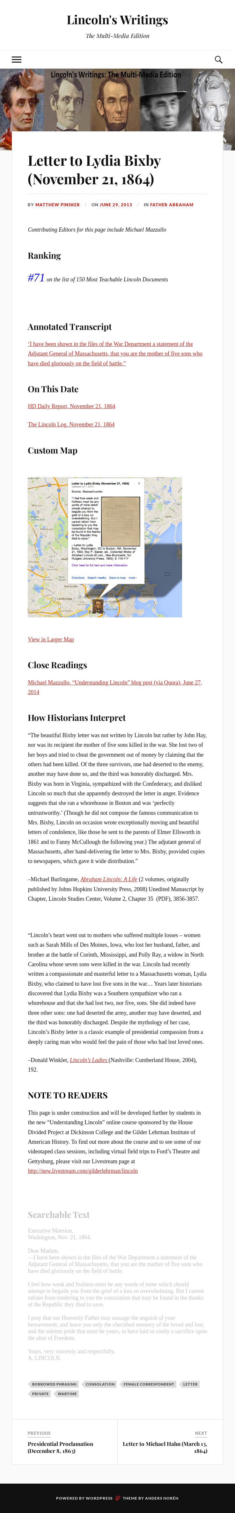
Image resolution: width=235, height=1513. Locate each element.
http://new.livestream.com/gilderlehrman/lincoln (83, 1171)
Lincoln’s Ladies (89, 1060)
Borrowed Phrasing (54, 1384)
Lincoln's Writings (117, 19)
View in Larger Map (51, 639)
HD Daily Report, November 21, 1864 (71, 406)
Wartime (67, 1394)
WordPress (99, 1498)
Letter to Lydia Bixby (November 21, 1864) (94, 168)
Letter (190, 1384)
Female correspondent (149, 1384)
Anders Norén (162, 1498)
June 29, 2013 (116, 204)
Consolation (100, 1384)
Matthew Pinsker (57, 204)
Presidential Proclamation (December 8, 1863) (60, 1447)
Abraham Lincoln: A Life (108, 879)
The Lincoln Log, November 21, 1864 (71, 424)
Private (40, 1394)
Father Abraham (172, 204)
